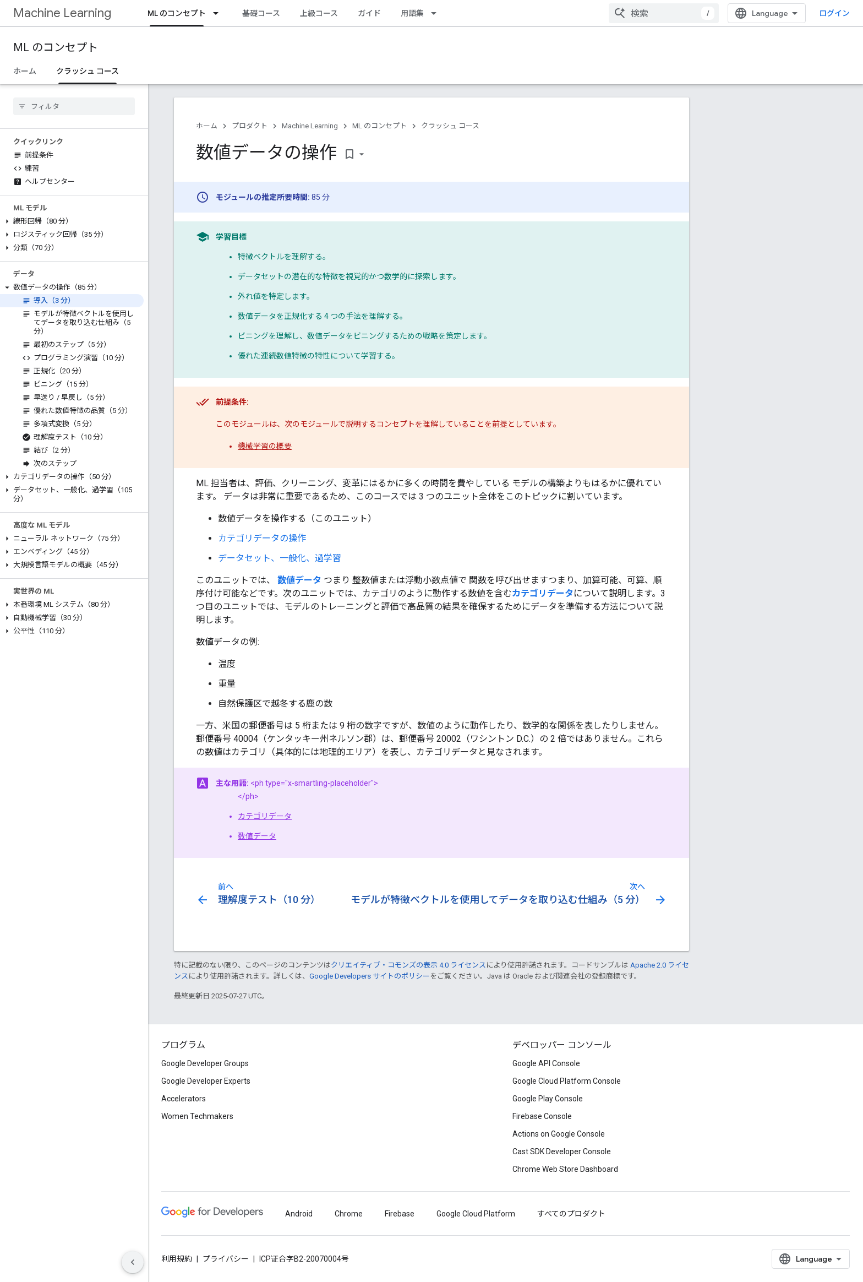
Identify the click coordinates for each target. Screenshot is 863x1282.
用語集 (412, 13)
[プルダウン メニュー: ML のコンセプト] (219, 13)
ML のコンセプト (55, 48)
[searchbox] (74, 106)
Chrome (349, 1213)
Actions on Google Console (558, 1133)
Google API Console (546, 1063)
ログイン (834, 13)
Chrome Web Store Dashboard (565, 1169)
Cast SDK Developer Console (561, 1151)
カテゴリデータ (265, 816)
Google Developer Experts (205, 1081)
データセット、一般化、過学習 (279, 558)
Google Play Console (547, 1098)
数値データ (257, 836)
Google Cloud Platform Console (566, 1081)
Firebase (399, 1213)
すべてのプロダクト (571, 1213)
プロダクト (249, 126)
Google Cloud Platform (475, 1213)
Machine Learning (62, 13)
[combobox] (664, 13)
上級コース (319, 13)
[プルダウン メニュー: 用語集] (437, 13)
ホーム (24, 71)
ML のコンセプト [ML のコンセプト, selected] (177, 13)
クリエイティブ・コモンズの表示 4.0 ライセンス (408, 965)
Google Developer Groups (205, 1063)
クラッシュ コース (450, 126)
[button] (72, 221)
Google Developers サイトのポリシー (369, 976)
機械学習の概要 (265, 446)
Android (299, 1213)
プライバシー (226, 1258)
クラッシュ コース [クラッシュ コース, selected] (87, 71)
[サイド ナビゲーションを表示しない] (133, 1262)
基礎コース (261, 13)
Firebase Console (542, 1116)
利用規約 (176, 1258)
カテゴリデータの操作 (262, 538)
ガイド (369, 13)
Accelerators (183, 1098)
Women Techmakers (197, 1116)
